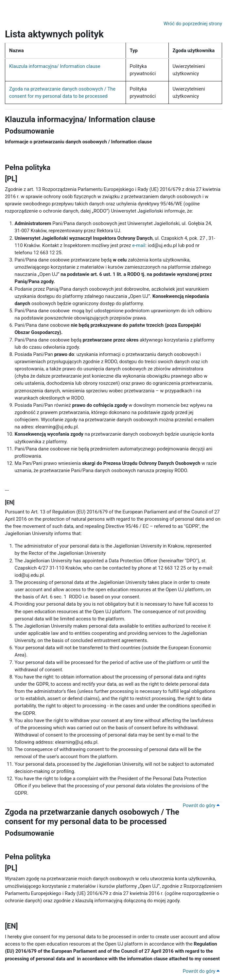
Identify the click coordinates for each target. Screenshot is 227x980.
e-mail (138, 245)
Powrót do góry (201, 805)
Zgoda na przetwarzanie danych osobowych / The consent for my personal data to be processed (92, 816)
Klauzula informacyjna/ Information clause (54, 66)
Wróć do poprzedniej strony (193, 24)
